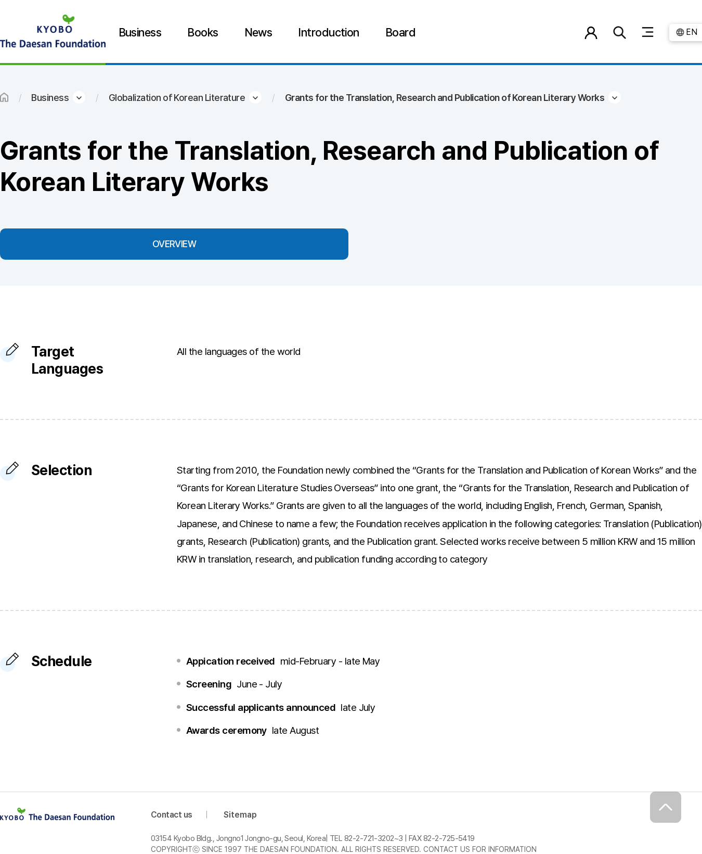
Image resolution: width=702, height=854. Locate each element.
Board (400, 32)
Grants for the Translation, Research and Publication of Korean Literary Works (444, 97)
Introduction (328, 32)
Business (140, 32)
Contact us (171, 815)
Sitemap (240, 815)
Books (202, 32)
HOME (4, 97)
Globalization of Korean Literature (177, 97)
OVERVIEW (174, 243)
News (258, 32)
